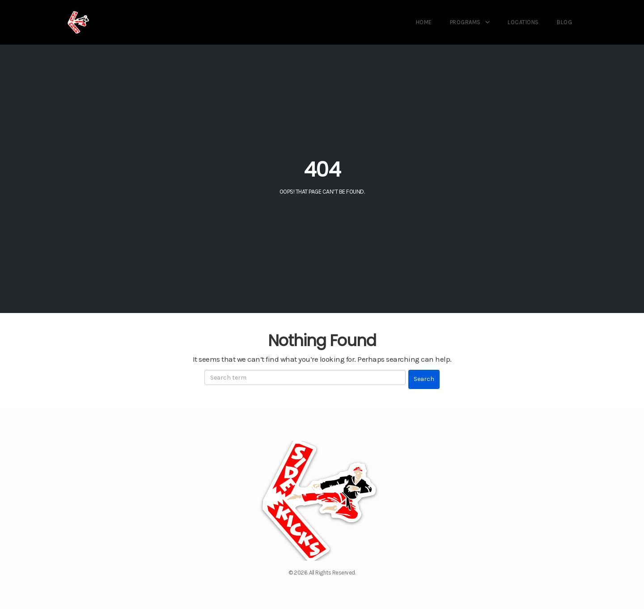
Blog (564, 22)
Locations (523, 22)
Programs (465, 22)
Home (424, 22)
